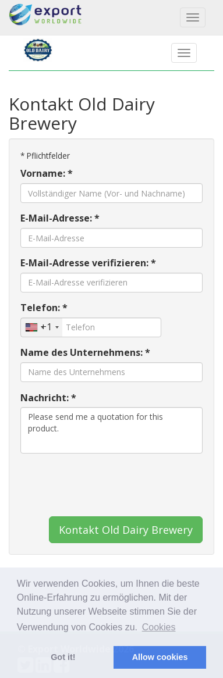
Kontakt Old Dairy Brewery (126, 530)
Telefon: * (44, 307)
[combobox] (41, 327)
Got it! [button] (63, 657)
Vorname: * (46, 173)
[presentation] (108, 485)
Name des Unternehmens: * (85, 352)
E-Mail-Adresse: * (60, 218)
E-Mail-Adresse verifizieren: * (88, 262)
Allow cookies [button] (160, 657)
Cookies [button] (159, 627)
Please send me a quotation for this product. (111, 430)
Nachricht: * (48, 397)
